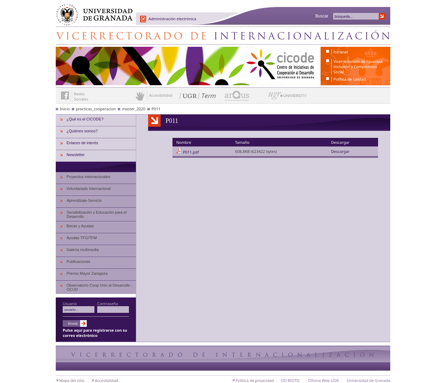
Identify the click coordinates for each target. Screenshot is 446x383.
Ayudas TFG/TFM (82, 238)
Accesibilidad (106, 380)
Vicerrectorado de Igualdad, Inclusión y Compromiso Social (358, 66)
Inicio (65, 108)
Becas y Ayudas (80, 226)
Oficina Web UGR (323, 380)
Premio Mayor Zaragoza (87, 273)
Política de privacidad (255, 380)
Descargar (340, 151)
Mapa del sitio (71, 380)
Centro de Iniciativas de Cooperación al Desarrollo (223, 36)
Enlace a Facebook (65, 95)
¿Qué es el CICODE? (85, 119)
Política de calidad (349, 79)
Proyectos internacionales (88, 177)
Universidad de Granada (92, 11)
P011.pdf (191, 152)
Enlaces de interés (82, 143)
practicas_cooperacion (96, 108)
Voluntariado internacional (89, 188)
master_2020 (133, 108)
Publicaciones (78, 261)
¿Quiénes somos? (82, 131)
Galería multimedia (83, 250)
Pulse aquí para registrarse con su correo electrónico (95, 332)
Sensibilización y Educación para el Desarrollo (96, 214)
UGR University (287, 97)
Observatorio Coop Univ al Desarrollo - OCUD (99, 287)
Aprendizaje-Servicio (84, 200)
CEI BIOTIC (290, 380)
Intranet (340, 51)
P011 (156, 108)
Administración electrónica (172, 18)
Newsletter (76, 155)
